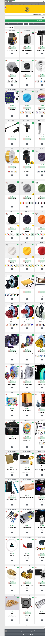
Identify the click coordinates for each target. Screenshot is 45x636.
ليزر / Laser (32, 24)
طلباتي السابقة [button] (40, 17)
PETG (15, 24)
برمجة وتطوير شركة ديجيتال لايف (22, 634)
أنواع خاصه (6, 24)
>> (39, 627)
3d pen (27, 3)
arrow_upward (1, 631)
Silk (18, 24)
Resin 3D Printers (21, 3)
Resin (15, 3)
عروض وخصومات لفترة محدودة (34, 14)
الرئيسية (42, 14)
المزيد (22, 625)
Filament (10, 3)
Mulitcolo (11, 24)
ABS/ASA (21, 24)
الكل (40, 3)
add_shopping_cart (37, 53)
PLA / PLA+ (26, 24)
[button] (8, 1)
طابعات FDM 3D (35, 3)
